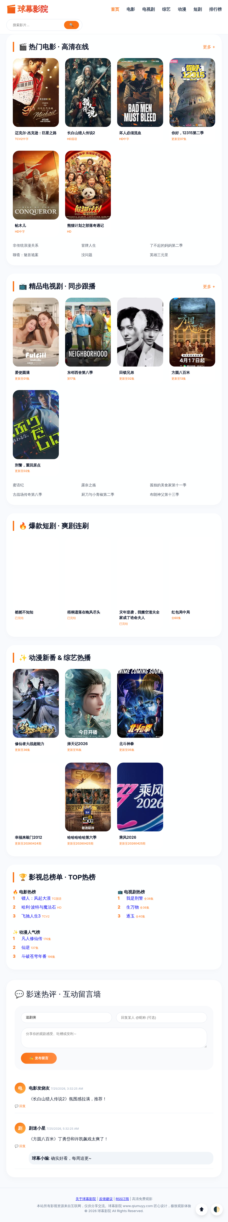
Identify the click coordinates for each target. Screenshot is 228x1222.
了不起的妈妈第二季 (166, 245)
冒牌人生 (88, 245)
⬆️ (201, 1209)
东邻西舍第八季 (80, 372)
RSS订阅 (122, 1199)
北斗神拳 (126, 743)
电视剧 (148, 9)
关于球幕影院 (86, 1199)
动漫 (182, 9)
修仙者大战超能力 (29, 743)
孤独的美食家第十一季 (168, 485)
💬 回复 (20, 1106)
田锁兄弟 (126, 372)
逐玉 (130, 916)
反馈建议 (106, 1199)
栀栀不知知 (24, 612)
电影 (131, 9)
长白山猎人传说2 (81, 133)
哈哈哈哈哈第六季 (81, 837)
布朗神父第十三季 (164, 494)
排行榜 (215, 9)
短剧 (197, 9)
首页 (115, 9)
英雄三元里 (159, 255)
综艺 (166, 9)
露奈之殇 (88, 485)
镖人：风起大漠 (36, 898)
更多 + (209, 46)
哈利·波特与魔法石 (38, 907)
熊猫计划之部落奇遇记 (85, 225)
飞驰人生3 (31, 916)
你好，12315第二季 (188, 133)
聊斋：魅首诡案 (25, 255)
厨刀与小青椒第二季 (97, 494)
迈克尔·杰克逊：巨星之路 (35, 133)
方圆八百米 (181, 372)
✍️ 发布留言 (38, 1058)
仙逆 (25, 947)
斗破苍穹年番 (34, 956)
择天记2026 (77, 743)
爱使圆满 (22, 372)
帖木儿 (20, 225)
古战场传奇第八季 (27, 494)
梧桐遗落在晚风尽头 (83, 612)
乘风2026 (127, 837)
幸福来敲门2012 (28, 837)
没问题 (86, 255)
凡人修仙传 (31, 938)
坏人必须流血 (130, 133)
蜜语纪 (18, 485)
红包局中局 (181, 612)
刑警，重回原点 (28, 465)
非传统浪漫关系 (25, 245)
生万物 (132, 907)
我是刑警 (134, 898)
